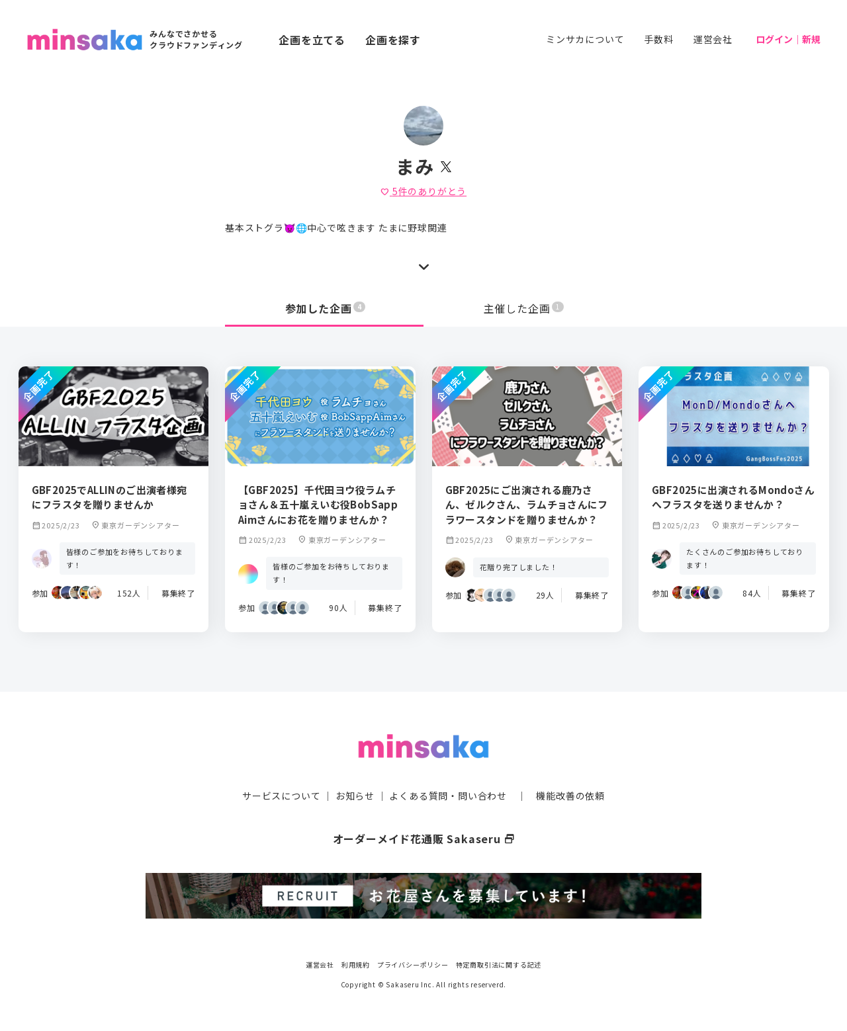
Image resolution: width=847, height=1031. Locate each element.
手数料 (658, 39)
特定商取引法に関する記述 (499, 964)
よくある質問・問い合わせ (448, 795)
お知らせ (355, 795)
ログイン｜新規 (788, 39)
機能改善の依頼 (570, 795)
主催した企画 (524, 308)
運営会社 (713, 39)
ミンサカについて (585, 39)
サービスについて (281, 795)
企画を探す (393, 40)
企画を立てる (312, 40)
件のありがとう (423, 191)
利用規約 (355, 964)
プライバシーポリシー (413, 964)
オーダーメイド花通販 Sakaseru (424, 838)
